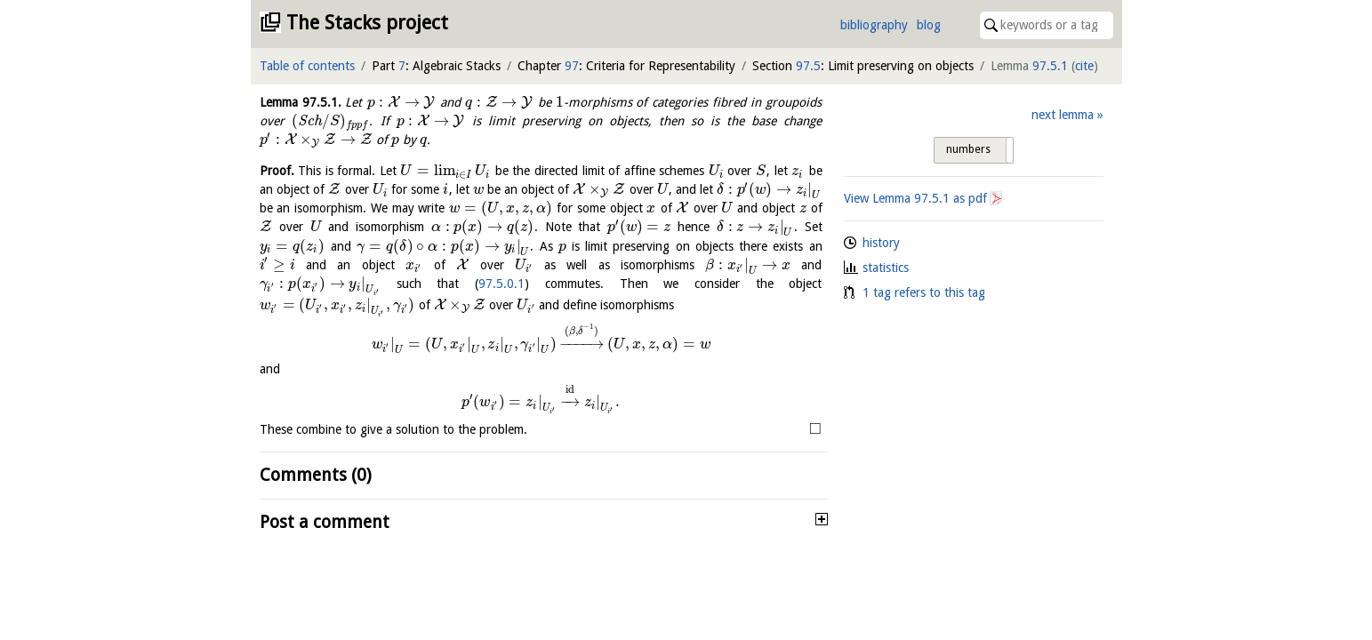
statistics (886, 267)
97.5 (808, 66)
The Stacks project (367, 23)
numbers (968, 149)
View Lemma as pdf (915, 198)
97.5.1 (1050, 66)
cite (1084, 66)
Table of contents (307, 66)
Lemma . (300, 102)
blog (929, 25)
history (881, 243)
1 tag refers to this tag (924, 292)
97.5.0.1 (501, 283)
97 (572, 66)
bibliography (874, 25)
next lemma (1062, 115)
